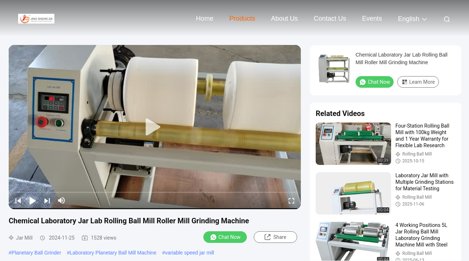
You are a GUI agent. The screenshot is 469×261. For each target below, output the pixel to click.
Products (242, 18)
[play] (155, 127)
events (372, 18)
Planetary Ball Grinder (36, 253)
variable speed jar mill (189, 253)
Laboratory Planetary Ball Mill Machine (113, 253)
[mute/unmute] (61, 200)
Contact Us (330, 18)
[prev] (18, 200)
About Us (284, 18)
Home (204, 18)
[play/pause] (32, 200)
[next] (47, 200)
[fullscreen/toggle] (291, 200)
